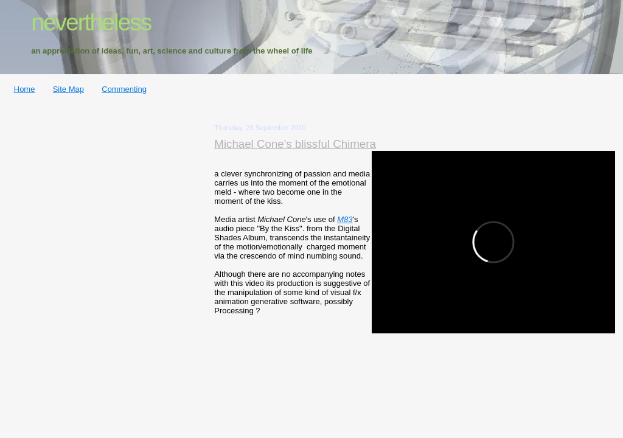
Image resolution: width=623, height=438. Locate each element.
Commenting (124, 89)
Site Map (68, 89)
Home (24, 89)
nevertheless (91, 22)
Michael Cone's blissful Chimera (295, 143)
